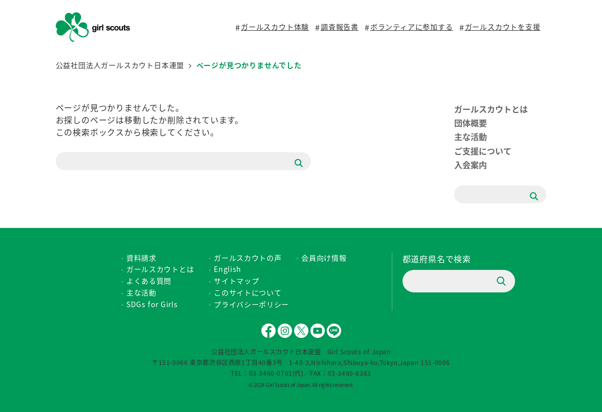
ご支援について (482, 151)
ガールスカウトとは (491, 109)
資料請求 (141, 258)
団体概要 (470, 123)
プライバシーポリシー (251, 304)
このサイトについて (247, 292)
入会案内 (470, 164)
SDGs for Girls (152, 304)
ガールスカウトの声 (247, 258)
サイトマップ (236, 281)
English (227, 269)
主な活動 (470, 136)
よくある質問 (148, 281)
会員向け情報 (323, 258)
